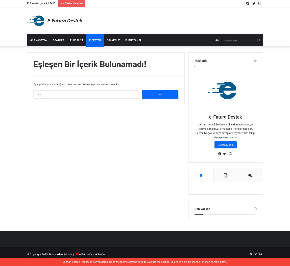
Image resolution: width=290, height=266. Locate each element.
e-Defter (95, 40)
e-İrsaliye (77, 40)
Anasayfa (38, 40)
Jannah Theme (71, 261)
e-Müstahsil (133, 40)
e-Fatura (58, 40)
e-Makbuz (113, 40)
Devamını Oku (226, 144)
